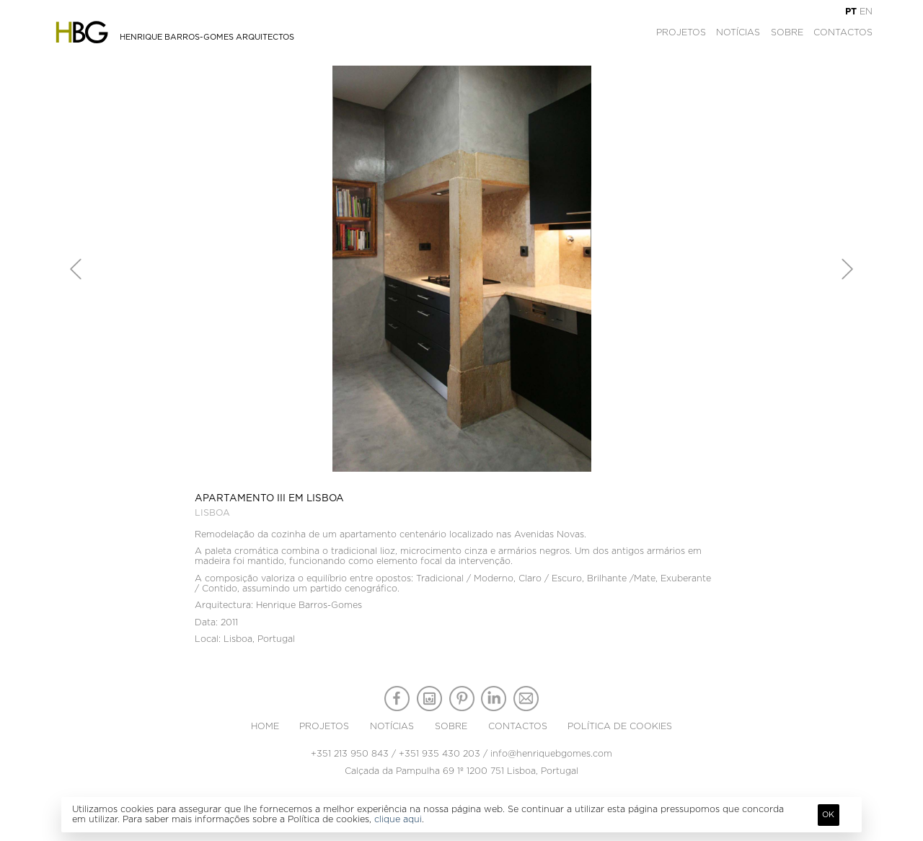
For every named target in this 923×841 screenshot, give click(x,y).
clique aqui (398, 819)
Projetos (681, 32)
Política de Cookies (620, 726)
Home (265, 726)
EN (866, 11)
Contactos (843, 32)
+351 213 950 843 (350, 753)
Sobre (787, 32)
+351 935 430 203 (439, 753)
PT (851, 11)
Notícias (738, 32)
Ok (828, 815)
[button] (76, 269)
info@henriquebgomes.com (551, 753)
